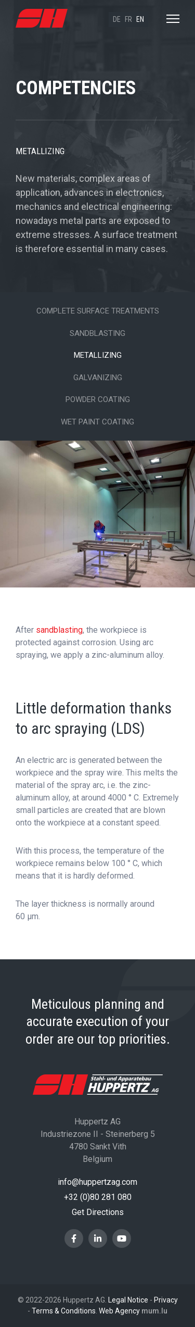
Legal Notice (128, 1300)
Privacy (166, 1300)
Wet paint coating (97, 422)
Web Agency (119, 1311)
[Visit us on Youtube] (121, 1238)
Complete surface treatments (97, 311)
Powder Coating (98, 399)
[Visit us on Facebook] (73, 1238)
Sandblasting (97, 333)
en (140, 19)
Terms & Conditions (64, 1311)
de (117, 19)
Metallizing (98, 355)
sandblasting (59, 630)
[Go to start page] (42, 18)
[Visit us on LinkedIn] (97, 1238)
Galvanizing (97, 377)
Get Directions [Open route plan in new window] (98, 1212)
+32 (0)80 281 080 (98, 1197)
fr (128, 19)
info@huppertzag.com (97, 1182)
